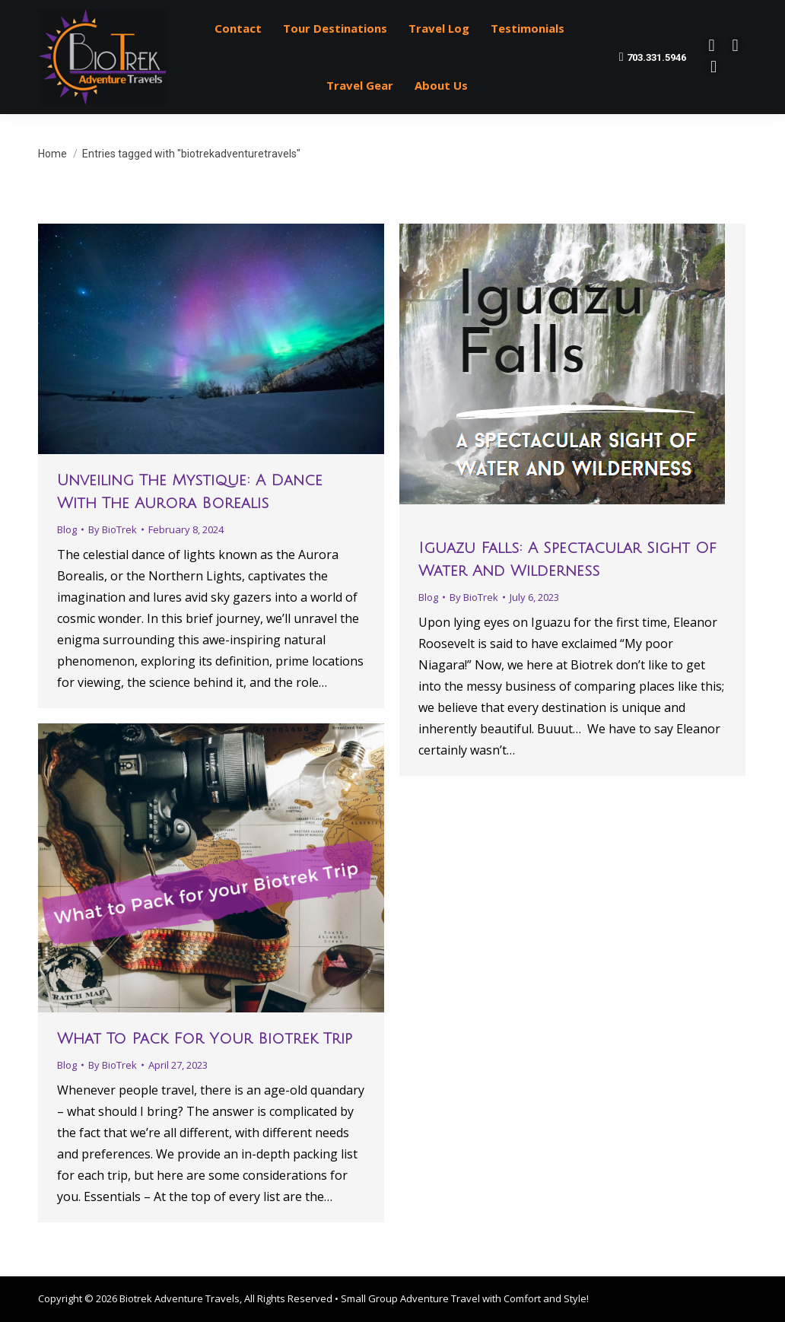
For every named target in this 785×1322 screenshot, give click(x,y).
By (112, 529)
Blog (67, 529)
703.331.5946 (653, 57)
